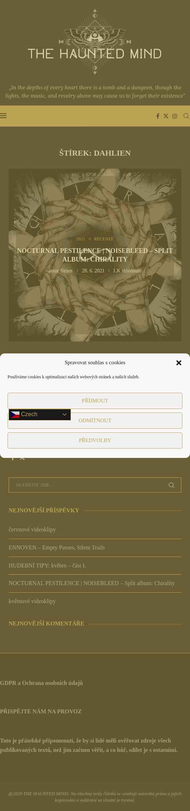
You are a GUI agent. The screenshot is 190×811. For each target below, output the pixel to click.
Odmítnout (95, 420)
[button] (178, 362)
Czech (24, 414)
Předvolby (95, 440)
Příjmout (95, 401)
